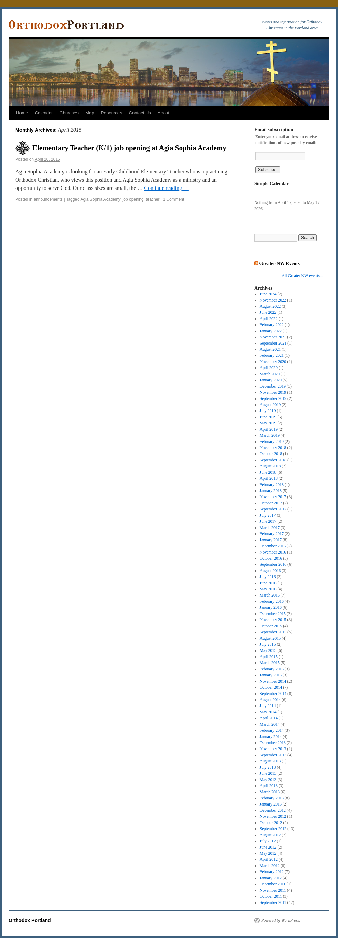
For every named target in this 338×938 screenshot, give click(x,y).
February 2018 (272, 484)
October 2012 (271, 822)
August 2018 (270, 466)
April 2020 (269, 367)
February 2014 (272, 730)
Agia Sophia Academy (100, 199)
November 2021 (273, 337)
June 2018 (268, 472)
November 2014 (273, 681)
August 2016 (270, 570)
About (163, 112)
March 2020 (270, 374)
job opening (133, 199)
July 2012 (268, 841)
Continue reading (166, 188)
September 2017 (273, 509)
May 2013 (268, 779)
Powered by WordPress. (280, 920)
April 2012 (269, 859)
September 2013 (273, 755)
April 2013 (269, 785)
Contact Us (140, 112)
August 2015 (270, 638)
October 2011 (271, 896)
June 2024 (268, 294)
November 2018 (273, 447)
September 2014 (273, 693)
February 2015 (272, 669)
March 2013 (270, 791)
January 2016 (271, 607)
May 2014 (268, 712)
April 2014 (269, 718)
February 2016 (272, 601)
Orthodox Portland (30, 920)
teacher (152, 199)
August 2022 (270, 306)
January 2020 (271, 380)
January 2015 (271, 675)
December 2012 (273, 810)
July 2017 (268, 515)
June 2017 (268, 521)
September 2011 (273, 902)
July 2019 (268, 410)
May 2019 (268, 423)
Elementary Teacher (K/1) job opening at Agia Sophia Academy (129, 148)
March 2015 (270, 662)
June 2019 (268, 417)
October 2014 (271, 687)
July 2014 (268, 705)
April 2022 (269, 318)
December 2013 (273, 742)
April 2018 (269, 478)
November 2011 (273, 890)
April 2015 (269, 656)
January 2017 (271, 539)
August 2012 (270, 834)
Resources (111, 112)
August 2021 (270, 349)
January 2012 (271, 878)
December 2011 (273, 884)
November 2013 (273, 748)
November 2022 (273, 300)
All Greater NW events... (302, 275)
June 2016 (268, 582)
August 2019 (270, 404)
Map (89, 112)
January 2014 (271, 736)
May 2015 (268, 650)
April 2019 (269, 429)
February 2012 (272, 871)
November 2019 (273, 392)
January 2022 (271, 330)
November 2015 (273, 619)
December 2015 (273, 613)
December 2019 (273, 386)
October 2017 (271, 503)
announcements (47, 199)
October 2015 (271, 626)
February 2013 (272, 798)
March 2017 (270, 527)
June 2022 (268, 312)
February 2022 (272, 324)
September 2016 (273, 564)
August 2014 (270, 699)
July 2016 (268, 576)
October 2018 (271, 453)
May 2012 (268, 853)
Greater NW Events (279, 263)
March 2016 (270, 595)
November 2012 (273, 816)
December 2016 (273, 546)
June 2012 (268, 847)
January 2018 (271, 490)
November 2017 (273, 496)
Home (22, 112)
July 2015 (268, 644)
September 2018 (273, 460)
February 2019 (272, 441)
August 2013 (270, 761)
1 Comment (173, 199)
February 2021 (272, 355)
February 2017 (272, 533)
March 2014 (270, 724)
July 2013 (268, 767)
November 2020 (273, 361)
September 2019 (273, 398)
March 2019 (270, 435)
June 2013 (268, 773)
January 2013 (271, 804)
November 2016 (273, 552)
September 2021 (273, 343)
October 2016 (271, 558)
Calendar (44, 112)
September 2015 (273, 632)
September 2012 (273, 828)
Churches (69, 112)
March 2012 (270, 865)
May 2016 (268, 589)
